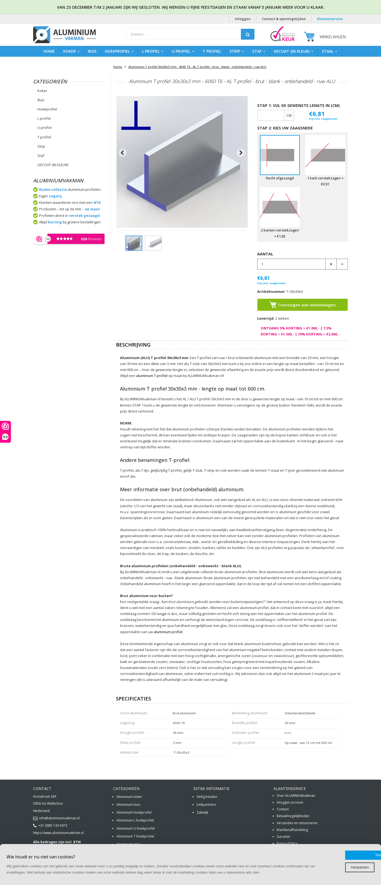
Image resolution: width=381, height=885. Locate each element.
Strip (236, 51)
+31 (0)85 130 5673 (50, 825)
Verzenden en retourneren (297, 823)
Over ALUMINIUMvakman (296, 795)
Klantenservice (330, 18)
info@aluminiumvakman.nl (56, 818)
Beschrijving (133, 345)
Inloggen (243, 18)
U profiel (183, 51)
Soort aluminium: (134, 712)
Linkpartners (206, 804)
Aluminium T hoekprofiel (135, 836)
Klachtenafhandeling (292, 829)
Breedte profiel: (245, 722)
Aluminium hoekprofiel (134, 812)
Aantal (265, 253)
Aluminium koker (129, 796)
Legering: (127, 722)
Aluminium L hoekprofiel (135, 820)
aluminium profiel (168, 631)
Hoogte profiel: (132, 732)
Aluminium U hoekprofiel (135, 828)
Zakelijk (202, 812)
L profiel (152, 51)
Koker (71, 51)
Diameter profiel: (246, 732)
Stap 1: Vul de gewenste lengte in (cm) (298, 105)
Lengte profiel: (244, 742)
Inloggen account (290, 802)
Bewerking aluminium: (250, 712)
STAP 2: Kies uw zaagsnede (285, 128)
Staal (329, 51)
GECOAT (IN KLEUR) (293, 51)
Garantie (283, 836)
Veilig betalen (207, 796)
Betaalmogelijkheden (293, 816)
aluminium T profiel (152, 375)
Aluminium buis (128, 804)
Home (49, 51)
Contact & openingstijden (284, 18)
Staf (258, 51)
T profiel (212, 51)
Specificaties (133, 699)
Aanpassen (335, 861)
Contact (283, 809)
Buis (92, 51)
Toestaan (335, 849)
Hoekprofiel (119, 51)
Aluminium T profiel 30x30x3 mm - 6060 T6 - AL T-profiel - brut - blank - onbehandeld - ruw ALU (197, 67)
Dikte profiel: (130, 742)
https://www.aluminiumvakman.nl (58, 832)
